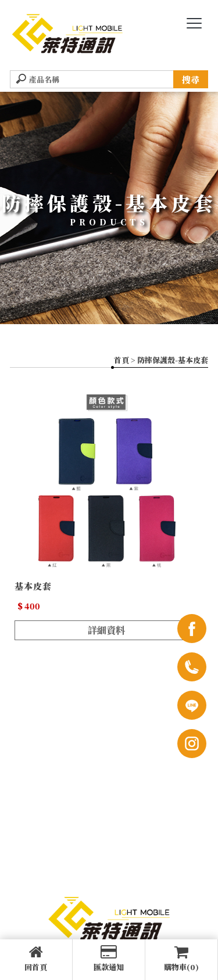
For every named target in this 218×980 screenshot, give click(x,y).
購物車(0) (181, 958)
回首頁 (36, 958)
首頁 (121, 359)
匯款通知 (109, 958)
